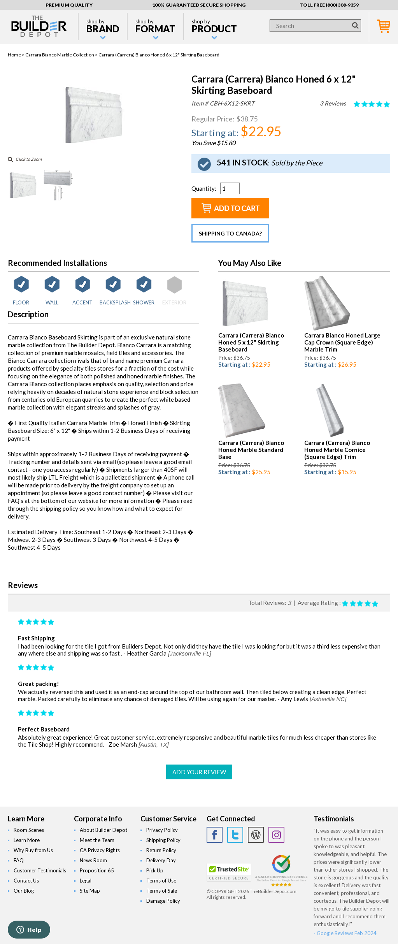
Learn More (27, 840)
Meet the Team (97, 840)
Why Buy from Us (33, 850)
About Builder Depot (103, 830)
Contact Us (26, 880)
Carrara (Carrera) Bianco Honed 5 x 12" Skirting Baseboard (251, 342)
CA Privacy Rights (100, 850)
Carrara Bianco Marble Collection (59, 55)
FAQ (19, 860)
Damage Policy (163, 901)
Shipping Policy (163, 840)
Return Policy (161, 850)
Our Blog (24, 891)
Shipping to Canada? (230, 233)
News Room (93, 860)
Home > (16, 55)
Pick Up (154, 870)
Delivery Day (161, 860)
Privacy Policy (162, 830)
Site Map (90, 891)
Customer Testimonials (40, 870)
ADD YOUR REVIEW (199, 771)
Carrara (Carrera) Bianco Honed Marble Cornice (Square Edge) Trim (337, 449)
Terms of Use (161, 880)
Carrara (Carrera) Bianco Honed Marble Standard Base (251, 449)
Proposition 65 (97, 870)
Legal (85, 880)
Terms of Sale (161, 891)
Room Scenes (29, 830)
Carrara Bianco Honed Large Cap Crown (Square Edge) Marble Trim (342, 342)
